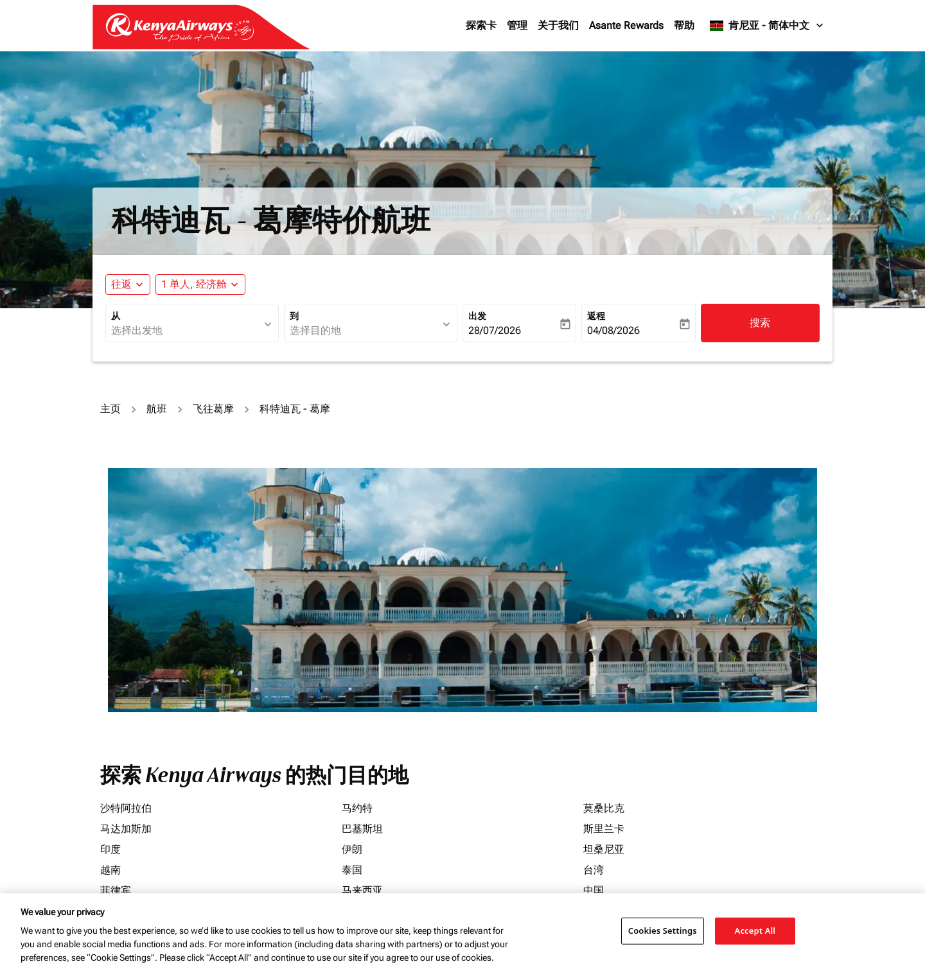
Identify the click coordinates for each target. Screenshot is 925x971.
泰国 (352, 870)
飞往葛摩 (213, 409)
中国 (593, 890)
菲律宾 (115, 890)
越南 (110, 870)
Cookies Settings (662, 930)
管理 (517, 25)
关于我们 (558, 25)
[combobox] (185, 330)
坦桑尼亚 (603, 849)
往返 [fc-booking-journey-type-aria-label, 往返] (121, 284)
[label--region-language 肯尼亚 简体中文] (767, 26)
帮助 (684, 25)
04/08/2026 (613, 330)
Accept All (755, 930)
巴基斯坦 (362, 829)
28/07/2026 (494, 330)
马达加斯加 (126, 829)
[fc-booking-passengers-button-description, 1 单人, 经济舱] (194, 284)
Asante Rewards (626, 25)
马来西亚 (362, 890)
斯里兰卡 (603, 829)
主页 (110, 409)
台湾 (593, 870)
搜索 (760, 323)
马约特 (357, 808)
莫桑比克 (603, 808)
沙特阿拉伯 (126, 808)
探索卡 (481, 25)
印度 (110, 849)
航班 (156, 409)
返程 (596, 316)
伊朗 (352, 849)
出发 (477, 316)
